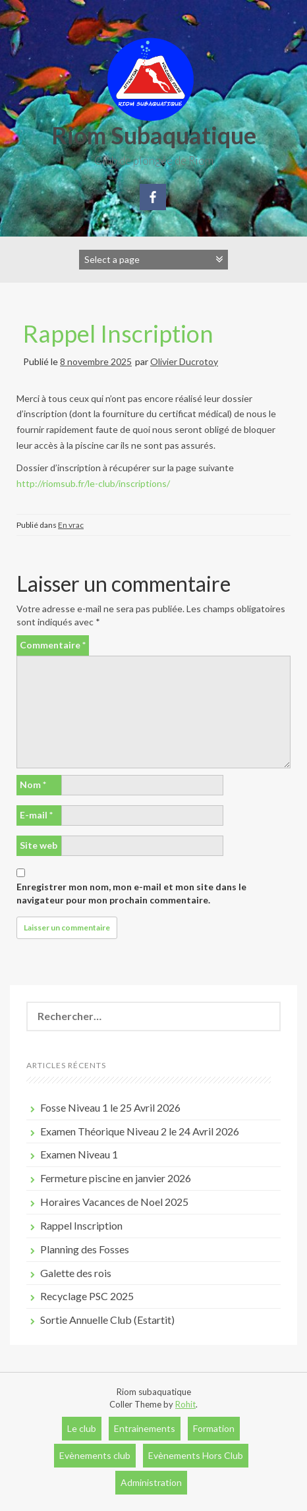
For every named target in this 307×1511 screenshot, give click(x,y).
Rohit (185, 1404)
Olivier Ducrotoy (184, 361)
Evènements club (94, 1455)
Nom (33, 784)
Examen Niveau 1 (79, 1154)
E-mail (36, 814)
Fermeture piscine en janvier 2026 (115, 1178)
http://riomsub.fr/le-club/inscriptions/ (93, 483)
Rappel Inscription (118, 333)
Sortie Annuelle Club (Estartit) (107, 1319)
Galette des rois (75, 1273)
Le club (81, 1428)
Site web (38, 845)
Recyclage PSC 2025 (87, 1296)
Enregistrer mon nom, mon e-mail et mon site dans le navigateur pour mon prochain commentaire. (131, 893)
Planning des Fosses (84, 1249)
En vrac (71, 525)
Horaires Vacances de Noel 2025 (114, 1201)
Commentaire (53, 644)
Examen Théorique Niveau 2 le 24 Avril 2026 (139, 1131)
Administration (151, 1482)
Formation (214, 1428)
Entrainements (144, 1428)
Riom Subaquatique (153, 135)
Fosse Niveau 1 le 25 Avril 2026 (110, 1107)
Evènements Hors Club (195, 1455)
